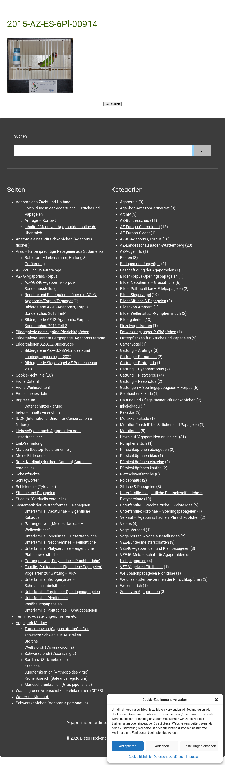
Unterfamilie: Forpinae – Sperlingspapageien (158, 511)
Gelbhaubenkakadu (136, 394)
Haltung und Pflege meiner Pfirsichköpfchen (157, 400)
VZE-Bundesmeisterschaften (144, 542)
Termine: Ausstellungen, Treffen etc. (46, 616)
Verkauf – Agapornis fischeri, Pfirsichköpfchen (160, 517)
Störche (31, 641)
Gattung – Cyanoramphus (142, 369)
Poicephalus (130, 480)
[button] (216, 700)
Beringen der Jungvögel (140, 264)
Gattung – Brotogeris (138, 363)
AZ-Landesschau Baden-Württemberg (152, 245)
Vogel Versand (132, 530)
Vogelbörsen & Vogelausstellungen (150, 536)
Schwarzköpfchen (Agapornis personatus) (52, 703)
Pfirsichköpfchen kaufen (140, 468)
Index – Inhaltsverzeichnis (38, 412)
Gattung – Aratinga (136, 350)
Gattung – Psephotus (138, 381)
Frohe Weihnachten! (33, 387)
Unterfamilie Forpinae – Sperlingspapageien (62, 592)
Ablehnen (162, 746)
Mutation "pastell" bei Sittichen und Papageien (159, 425)
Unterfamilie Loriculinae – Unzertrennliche (61, 536)
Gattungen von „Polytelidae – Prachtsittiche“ (62, 561)
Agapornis (129, 202)
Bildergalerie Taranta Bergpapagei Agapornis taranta (60, 338)
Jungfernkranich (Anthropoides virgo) (57, 672)
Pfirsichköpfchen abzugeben (144, 449)
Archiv (125, 214)
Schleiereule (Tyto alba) (36, 486)
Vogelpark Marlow (31, 623)
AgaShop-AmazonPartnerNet (145, 208)
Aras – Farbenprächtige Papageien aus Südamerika (60, 251)
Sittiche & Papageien (137, 486)
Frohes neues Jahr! (32, 394)
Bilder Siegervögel (135, 295)
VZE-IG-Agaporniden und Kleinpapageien (154, 548)
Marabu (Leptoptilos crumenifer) (43, 449)
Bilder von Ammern (136, 307)
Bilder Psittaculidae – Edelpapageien (151, 288)
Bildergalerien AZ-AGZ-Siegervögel (45, 344)
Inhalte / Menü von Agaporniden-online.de (60, 227)
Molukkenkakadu (134, 418)
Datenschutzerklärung (169, 756)
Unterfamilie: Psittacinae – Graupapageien (61, 610)
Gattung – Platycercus (139, 375)
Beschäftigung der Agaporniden (147, 270)
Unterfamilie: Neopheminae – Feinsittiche (60, 542)
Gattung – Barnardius (138, 357)
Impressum (193, 756)
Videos (126, 523)
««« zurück (112, 104)
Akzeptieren (127, 746)
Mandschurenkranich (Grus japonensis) (58, 684)
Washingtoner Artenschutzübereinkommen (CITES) (59, 690)
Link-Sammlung (29, 443)
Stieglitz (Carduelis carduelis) (41, 499)
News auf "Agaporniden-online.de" (149, 437)
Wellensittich (131, 585)
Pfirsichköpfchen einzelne (142, 462)
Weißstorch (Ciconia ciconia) (49, 647)
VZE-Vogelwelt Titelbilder (141, 567)
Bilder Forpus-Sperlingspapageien (149, 276)
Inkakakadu (130, 406)
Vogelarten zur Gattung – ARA (50, 573)
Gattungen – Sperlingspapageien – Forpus (156, 387)
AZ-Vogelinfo (131, 251)
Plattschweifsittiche (137, 474)
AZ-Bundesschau (134, 220)
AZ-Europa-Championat (140, 227)
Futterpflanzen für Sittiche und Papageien (155, 338)
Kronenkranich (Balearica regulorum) (56, 678)
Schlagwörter (27, 480)
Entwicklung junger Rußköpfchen (148, 332)
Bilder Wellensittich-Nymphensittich (150, 313)
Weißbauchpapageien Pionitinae (147, 573)
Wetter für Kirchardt (32, 697)
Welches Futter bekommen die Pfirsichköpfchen (161, 579)
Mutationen (130, 431)
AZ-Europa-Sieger (135, 233)
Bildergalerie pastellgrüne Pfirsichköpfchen (52, 332)
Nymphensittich (133, 443)
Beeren (126, 257)
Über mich (33, 233)
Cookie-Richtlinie (140, 756)
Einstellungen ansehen (199, 746)
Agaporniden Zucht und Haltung (43, 202)
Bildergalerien (131, 319)
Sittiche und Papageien (35, 493)
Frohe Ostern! (27, 381)
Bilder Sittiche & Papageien (143, 301)
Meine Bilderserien (32, 456)
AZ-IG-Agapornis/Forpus (37, 276)
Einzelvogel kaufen (136, 326)
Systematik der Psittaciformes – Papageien (53, 505)
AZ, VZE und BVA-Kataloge (38, 270)
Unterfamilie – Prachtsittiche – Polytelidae (156, 505)
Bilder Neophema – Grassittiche (147, 282)
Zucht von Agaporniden (140, 592)
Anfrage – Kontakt (40, 220)
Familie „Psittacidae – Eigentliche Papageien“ (63, 567)
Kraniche (32, 666)
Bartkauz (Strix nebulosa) (46, 660)
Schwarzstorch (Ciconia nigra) (50, 653)
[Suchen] (202, 150)
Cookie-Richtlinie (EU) (34, 375)
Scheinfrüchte (28, 474)
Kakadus (127, 412)
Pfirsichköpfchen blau (138, 456)
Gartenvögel (130, 344)
